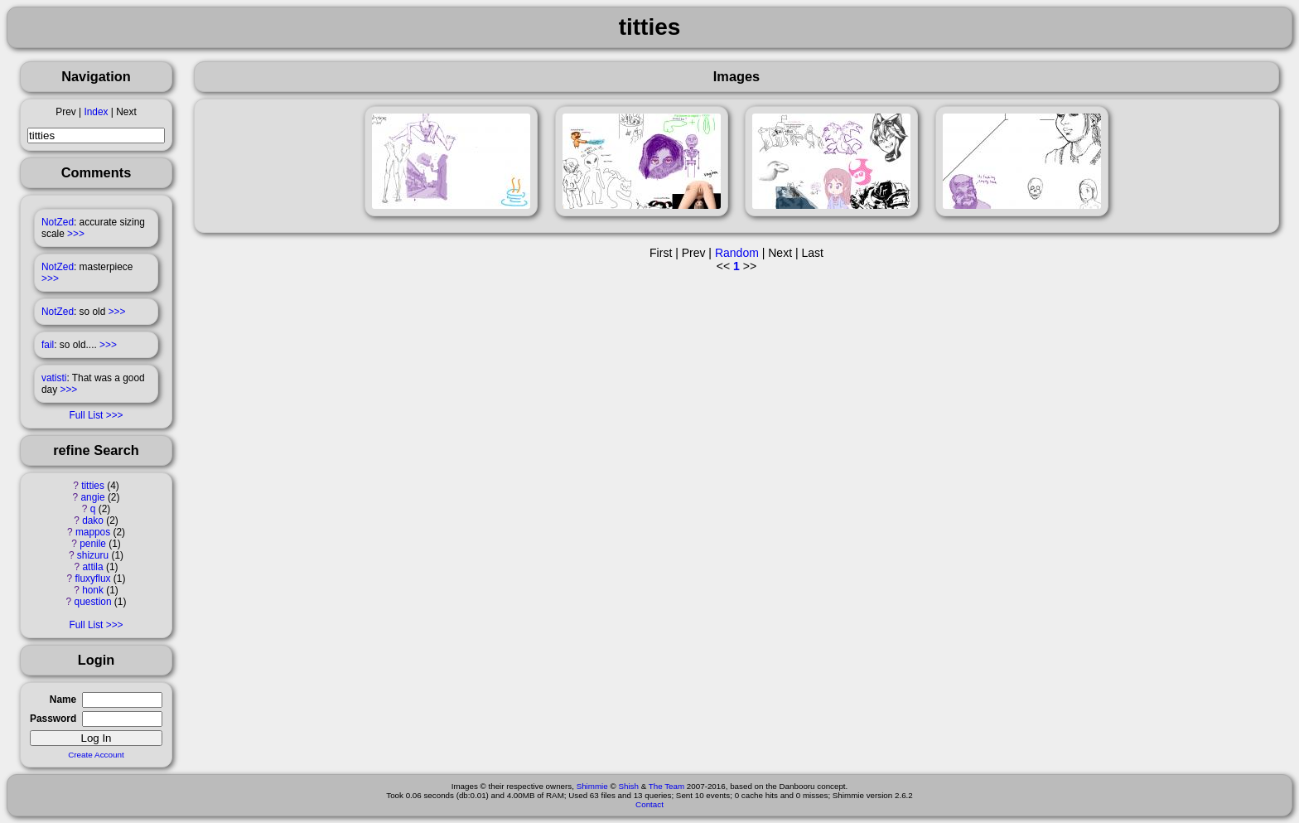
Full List (86, 415)
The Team (666, 786)
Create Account (96, 754)
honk (93, 590)
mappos (92, 532)
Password (53, 718)
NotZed (57, 222)
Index (96, 112)
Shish (628, 786)
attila (92, 567)
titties (92, 485)
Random (737, 252)
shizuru (93, 555)
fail (47, 345)
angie (92, 497)
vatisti (53, 378)
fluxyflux (93, 578)
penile (93, 543)
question (93, 602)
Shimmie (592, 786)
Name (63, 699)
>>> (76, 234)
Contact (649, 804)
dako (93, 520)
